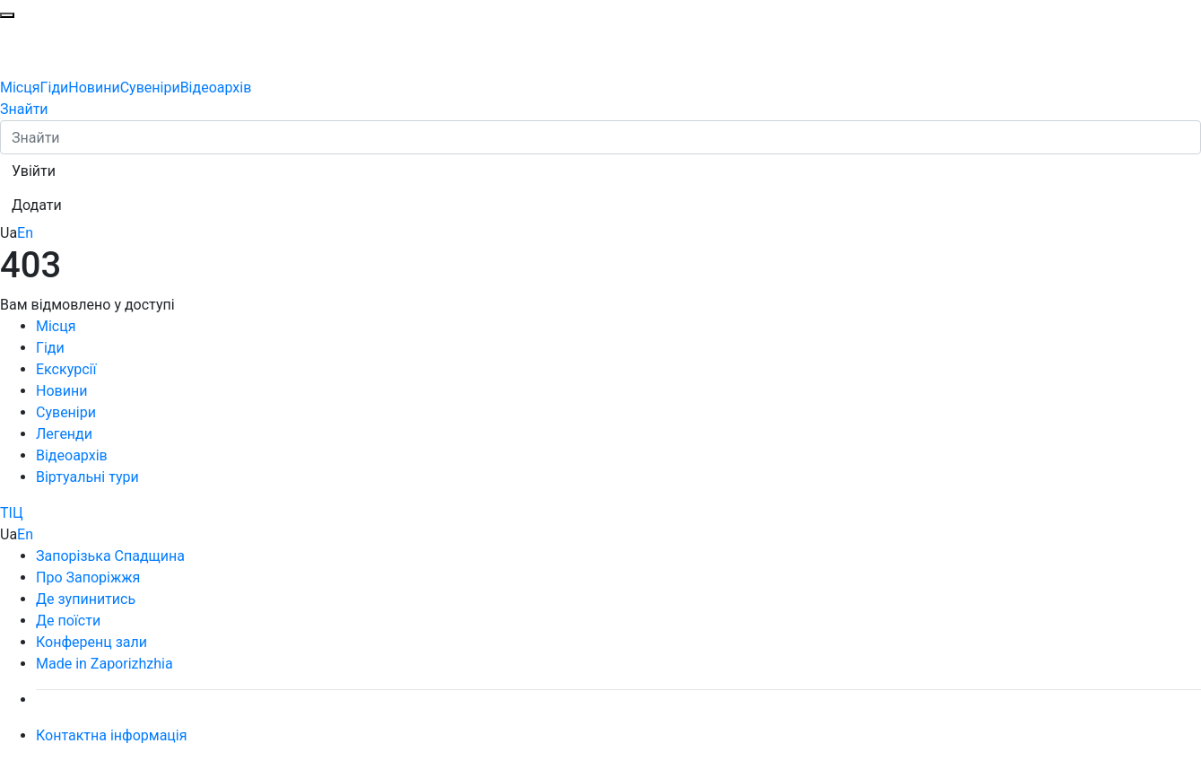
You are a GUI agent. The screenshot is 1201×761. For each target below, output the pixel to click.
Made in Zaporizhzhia (104, 663)
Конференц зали (91, 642)
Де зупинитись (85, 599)
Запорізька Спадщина (110, 555)
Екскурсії (66, 369)
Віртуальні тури (87, 476)
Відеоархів (216, 87)
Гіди (54, 87)
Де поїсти (68, 620)
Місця (20, 87)
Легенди (64, 433)
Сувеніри (150, 87)
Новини (93, 87)
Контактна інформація (111, 735)
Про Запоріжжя (88, 577)
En (25, 232)
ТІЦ (11, 512)
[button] (33, 171)
